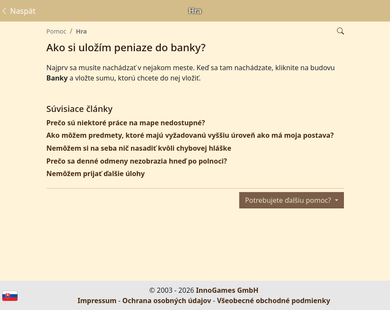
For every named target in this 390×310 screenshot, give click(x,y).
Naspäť (17, 11)
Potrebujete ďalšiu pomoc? (289, 200)
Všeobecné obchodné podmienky (273, 300)
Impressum (97, 300)
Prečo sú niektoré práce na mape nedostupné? (126, 122)
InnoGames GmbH (227, 290)
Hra (81, 31)
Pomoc (56, 31)
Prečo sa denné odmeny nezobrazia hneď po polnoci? (137, 161)
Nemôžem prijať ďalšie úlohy (96, 173)
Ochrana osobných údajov (166, 300)
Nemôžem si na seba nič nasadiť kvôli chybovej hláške (139, 148)
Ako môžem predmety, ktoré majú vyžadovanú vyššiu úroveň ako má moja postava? (190, 135)
